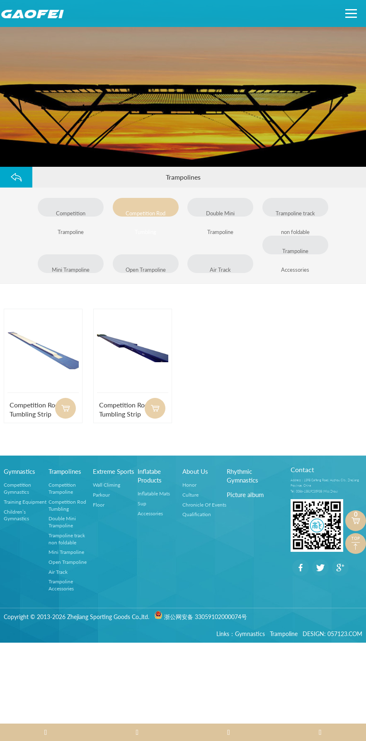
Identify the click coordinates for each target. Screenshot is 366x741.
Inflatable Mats (154, 493)
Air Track (220, 269)
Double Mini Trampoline (220, 213)
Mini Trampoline (71, 269)
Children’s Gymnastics (16, 515)
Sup (142, 503)
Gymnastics (19, 471)
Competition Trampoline (70, 213)
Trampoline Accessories (295, 251)
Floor (98, 505)
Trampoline (284, 633)
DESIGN (313, 633)
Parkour (101, 495)
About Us (195, 471)
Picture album (245, 494)
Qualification (196, 514)
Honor (189, 485)
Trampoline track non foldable (295, 213)
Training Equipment (25, 502)
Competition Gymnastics (17, 488)
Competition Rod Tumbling (145, 213)
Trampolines (64, 471)
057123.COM (344, 633)
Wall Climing (106, 485)
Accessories (150, 513)
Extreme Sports (113, 471)
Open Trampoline (146, 269)
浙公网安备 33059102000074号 (200, 616)
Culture (190, 495)
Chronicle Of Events (204, 505)
